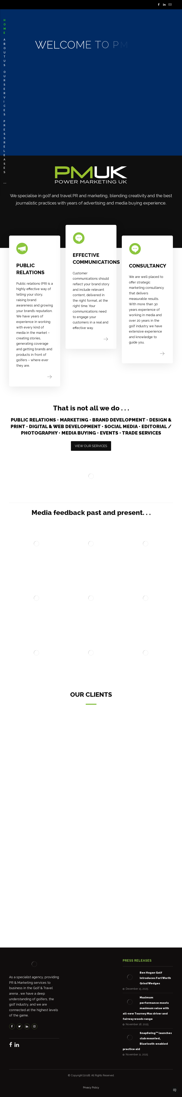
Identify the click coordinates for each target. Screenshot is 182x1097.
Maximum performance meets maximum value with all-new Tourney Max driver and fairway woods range (146, 1008)
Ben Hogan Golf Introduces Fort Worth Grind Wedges (155, 978)
